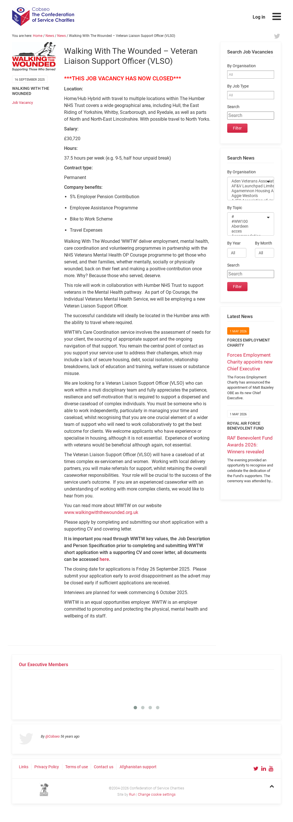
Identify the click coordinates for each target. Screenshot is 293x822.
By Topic (234, 207)
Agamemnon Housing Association (247, 190)
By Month (263, 243)
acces (247, 231)
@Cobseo (52, 736)
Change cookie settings (157, 794)
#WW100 (247, 221)
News (49, 36)
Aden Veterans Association (247, 181)
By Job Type (238, 86)
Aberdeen (247, 226)
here (104, 559)
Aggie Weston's (247, 195)
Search (233, 106)
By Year (234, 243)
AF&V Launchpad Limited (247, 186)
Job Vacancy (22, 102)
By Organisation (241, 65)
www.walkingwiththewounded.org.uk (101, 512)
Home (37, 36)
